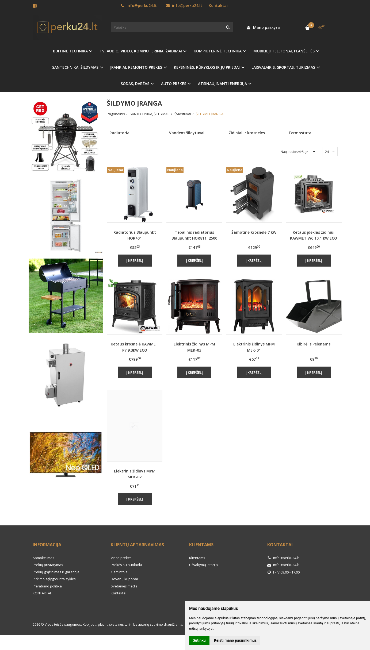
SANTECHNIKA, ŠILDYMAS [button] (75, 67)
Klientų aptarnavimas (137, 545)
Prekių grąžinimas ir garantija (56, 572)
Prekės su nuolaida (126, 564)
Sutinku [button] (199, 640)
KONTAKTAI (42, 593)
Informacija (47, 545)
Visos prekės (121, 557)
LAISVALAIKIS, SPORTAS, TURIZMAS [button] (283, 67)
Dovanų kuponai (124, 578)
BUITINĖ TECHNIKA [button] (70, 50)
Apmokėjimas (43, 557)
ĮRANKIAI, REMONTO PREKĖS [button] (136, 67)
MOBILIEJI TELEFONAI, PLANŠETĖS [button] (284, 50)
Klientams (201, 545)
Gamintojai (119, 572)
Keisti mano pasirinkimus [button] (235, 640)
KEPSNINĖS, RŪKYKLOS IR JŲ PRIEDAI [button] (207, 67)
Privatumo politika (47, 586)
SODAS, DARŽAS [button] (135, 83)
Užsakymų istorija (203, 564)
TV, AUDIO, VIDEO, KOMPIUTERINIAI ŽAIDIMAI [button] (141, 50)
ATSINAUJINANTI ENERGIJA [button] (222, 83)
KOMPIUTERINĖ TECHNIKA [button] (218, 50)
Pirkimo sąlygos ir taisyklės (54, 578)
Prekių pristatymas (48, 564)
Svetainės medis (124, 586)
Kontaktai (218, 5)
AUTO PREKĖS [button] (173, 83)
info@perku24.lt (138, 5)
